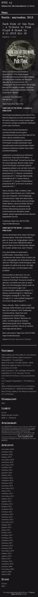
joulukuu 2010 (7, 548)
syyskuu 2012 (7, 501)
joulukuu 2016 (7, 473)
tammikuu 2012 (7, 520)
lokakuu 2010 (6, 553)
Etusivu (4, 584)
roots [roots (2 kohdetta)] (29, 434)
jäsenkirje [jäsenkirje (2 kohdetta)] (31, 429)
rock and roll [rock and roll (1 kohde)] (23, 434)
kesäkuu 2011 (7, 533)
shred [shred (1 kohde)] (32, 434)
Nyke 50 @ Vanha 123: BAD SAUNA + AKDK (17, 363)
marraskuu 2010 (8, 551)
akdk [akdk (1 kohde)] (3, 426)
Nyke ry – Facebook (9, 418)
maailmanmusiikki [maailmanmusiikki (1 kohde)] (25, 431)
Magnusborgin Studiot (10, 415)
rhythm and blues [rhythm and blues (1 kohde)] (11, 434)
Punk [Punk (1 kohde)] (3, 434)
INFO (3, 403)
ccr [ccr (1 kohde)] (18, 428)
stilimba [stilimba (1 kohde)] (15, 437)
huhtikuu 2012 (7, 512)
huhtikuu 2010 (7, 561)
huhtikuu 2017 (7, 467)
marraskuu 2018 (8, 460)
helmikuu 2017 (7, 470)
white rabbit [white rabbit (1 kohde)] (33, 438)
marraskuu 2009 (8, 569)
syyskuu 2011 (7, 527)
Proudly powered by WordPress (15, 592)
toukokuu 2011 (7, 535)
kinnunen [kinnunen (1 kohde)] (10, 431)
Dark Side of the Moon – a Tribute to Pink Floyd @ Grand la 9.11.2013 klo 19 (18, 28)
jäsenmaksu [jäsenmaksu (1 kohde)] (5, 431)
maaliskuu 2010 (7, 564)
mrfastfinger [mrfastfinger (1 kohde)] (5, 432)
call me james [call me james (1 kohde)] (13, 428)
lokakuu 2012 (6, 499)
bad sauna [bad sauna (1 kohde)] (20, 426)
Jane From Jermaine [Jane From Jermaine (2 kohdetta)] (13, 429)
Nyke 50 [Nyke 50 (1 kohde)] (10, 432)
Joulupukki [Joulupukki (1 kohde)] (24, 429)
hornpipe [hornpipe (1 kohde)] (4, 429)
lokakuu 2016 (6, 475)
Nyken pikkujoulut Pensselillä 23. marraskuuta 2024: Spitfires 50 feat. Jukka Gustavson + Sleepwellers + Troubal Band (19, 357)
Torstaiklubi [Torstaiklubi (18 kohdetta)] (25, 436)
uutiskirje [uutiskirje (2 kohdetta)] (12, 438)
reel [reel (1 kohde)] (6, 434)
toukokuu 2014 (7, 486)
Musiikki (12, 339)
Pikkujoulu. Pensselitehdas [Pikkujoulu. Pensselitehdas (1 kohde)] (24, 432)
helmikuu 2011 (7, 543)
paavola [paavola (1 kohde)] (15, 432)
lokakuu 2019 (6, 457)
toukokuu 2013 (7, 493)
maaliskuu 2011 (7, 540)
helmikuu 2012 (7, 517)
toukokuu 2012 (7, 509)
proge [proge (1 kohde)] (33, 432)
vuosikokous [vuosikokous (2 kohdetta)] (25, 438)
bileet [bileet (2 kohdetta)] (31, 427)
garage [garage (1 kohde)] (33, 428)
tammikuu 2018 (7, 462)
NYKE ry (7, 2)
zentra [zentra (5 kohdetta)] (4, 440)
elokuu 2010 (6, 559)
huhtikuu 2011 (7, 538)
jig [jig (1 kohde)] (20, 429)
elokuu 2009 (6, 574)
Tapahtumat (19, 339)
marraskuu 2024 (8, 449)
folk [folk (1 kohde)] (25, 428)
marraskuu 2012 (8, 496)
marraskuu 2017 (8, 465)
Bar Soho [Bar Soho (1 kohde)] (26, 426)
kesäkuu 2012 (7, 507)
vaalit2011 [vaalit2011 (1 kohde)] (18, 438)
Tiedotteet (27, 339)
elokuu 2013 (6, 491)
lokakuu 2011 (6, 525)
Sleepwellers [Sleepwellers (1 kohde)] (5, 437)
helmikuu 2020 (7, 455)
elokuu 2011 (6, 530)
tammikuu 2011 (7, 546)
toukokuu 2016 (7, 478)
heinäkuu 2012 (7, 504)
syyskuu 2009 (7, 572)
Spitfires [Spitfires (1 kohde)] (10, 437)
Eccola (4, 413)
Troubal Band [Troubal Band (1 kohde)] (5, 438)
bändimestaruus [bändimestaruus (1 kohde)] (6, 428)
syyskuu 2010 (7, 556)
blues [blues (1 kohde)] (34, 426)
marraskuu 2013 (8, 488)
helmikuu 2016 (7, 483)
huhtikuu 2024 (7, 452)
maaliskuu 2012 (7, 514)
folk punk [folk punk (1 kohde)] (28, 428)
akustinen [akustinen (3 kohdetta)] (8, 427)
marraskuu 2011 (8, 522)
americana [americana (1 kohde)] (15, 426)
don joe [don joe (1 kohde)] (21, 428)
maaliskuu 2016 (7, 480)
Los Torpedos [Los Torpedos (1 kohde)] (16, 431)
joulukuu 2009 (7, 566)
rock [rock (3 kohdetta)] (18, 434)
